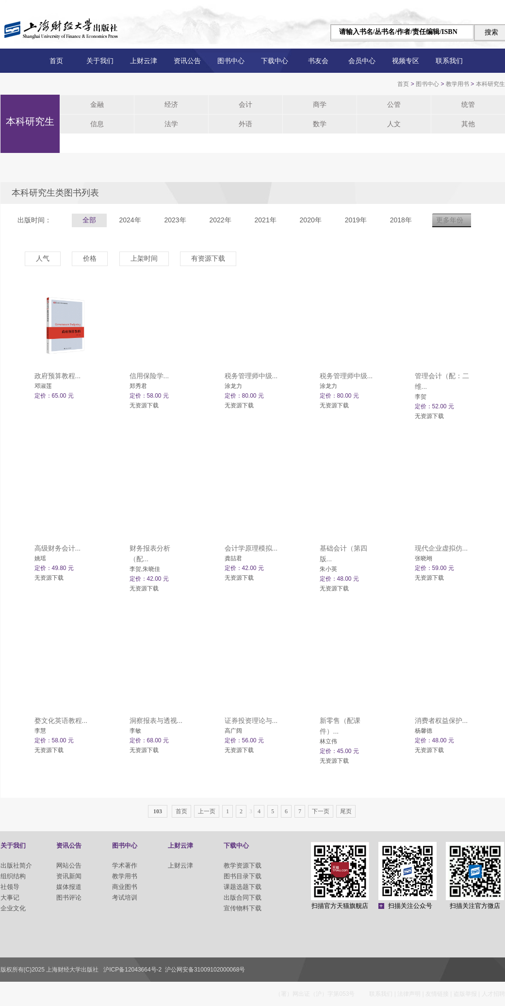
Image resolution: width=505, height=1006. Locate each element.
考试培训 (124, 897)
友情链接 (437, 993)
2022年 (220, 220)
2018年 (401, 220)
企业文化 (13, 908)
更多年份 (449, 220)
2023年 (175, 220)
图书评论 (68, 897)
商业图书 (124, 886)
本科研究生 (490, 84)
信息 (97, 124)
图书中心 (230, 61)
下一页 (320, 811)
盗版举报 (465, 993)
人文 (394, 124)
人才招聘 (493, 993)
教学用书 (457, 84)
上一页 (206, 811)
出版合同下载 (242, 897)
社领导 (9, 886)
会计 (245, 104)
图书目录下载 (242, 876)
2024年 (130, 220)
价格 (90, 258)
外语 (245, 124)
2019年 (356, 220)
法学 (171, 124)
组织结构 (13, 876)
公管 (394, 104)
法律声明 (409, 993)
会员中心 (361, 61)
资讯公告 (187, 61)
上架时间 (144, 258)
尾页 (346, 811)
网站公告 (68, 865)
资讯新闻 (68, 876)
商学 (319, 104)
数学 (319, 124)
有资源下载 (208, 258)
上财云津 (143, 61)
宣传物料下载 (242, 908)
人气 (42, 258)
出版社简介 (16, 865)
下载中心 (274, 61)
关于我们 (100, 61)
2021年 (266, 220)
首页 (56, 61)
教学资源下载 (242, 865)
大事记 (9, 897)
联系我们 (449, 61)
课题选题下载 (242, 886)
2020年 (311, 220)
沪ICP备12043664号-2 (132, 969)
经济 (171, 104)
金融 (97, 104)
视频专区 (405, 61)
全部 (89, 220)
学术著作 (124, 865)
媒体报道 (68, 886)
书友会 (318, 61)
